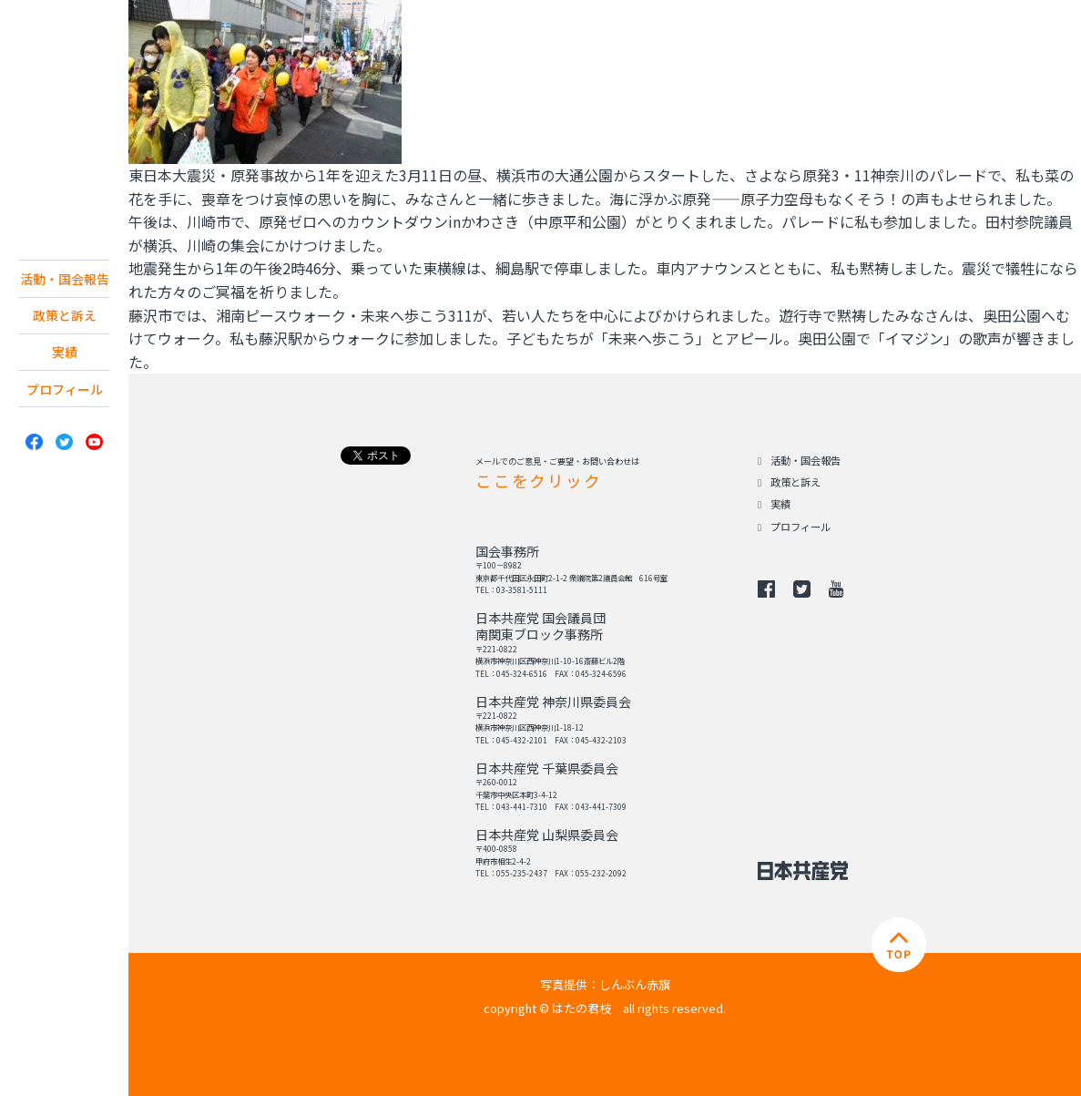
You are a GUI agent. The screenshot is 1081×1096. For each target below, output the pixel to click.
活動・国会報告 (64, 291)
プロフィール (64, 422)
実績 (64, 383)
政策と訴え (64, 342)
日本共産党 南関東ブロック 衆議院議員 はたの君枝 (64, 122)
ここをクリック (538, 480)
